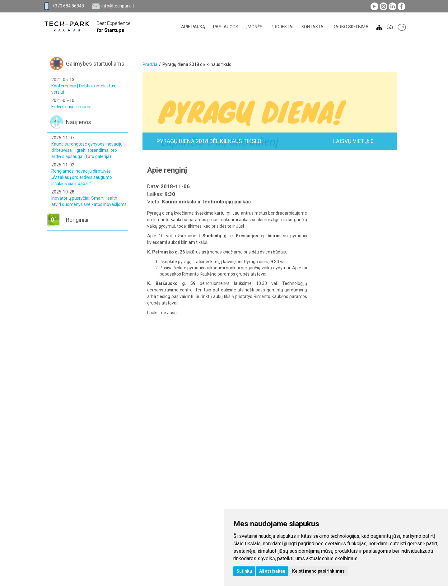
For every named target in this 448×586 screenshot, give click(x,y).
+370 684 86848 (68, 5)
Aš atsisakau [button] (272, 571)
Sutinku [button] (244, 571)
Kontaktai (312, 26)
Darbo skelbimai (351, 26)
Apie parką (193, 26)
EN (401, 27)
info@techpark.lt (117, 5)
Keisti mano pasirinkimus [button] (318, 571)
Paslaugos (225, 26)
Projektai (282, 26)
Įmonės (254, 26)
